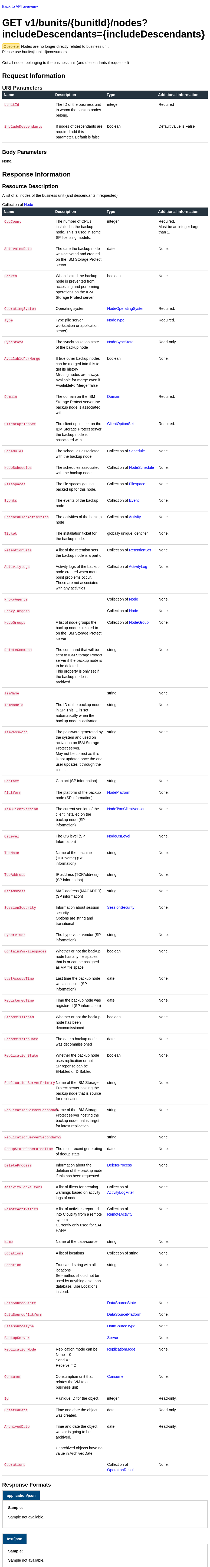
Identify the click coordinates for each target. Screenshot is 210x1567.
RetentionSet (140, 549)
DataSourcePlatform (124, 1309)
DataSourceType (121, 1320)
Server (112, 1331)
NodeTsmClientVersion (126, 806)
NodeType (115, 319)
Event (134, 500)
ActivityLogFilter (120, 1189)
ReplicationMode (121, 1343)
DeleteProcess (119, 1162)
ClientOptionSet (120, 423)
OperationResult (120, 1463)
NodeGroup (139, 621)
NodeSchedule (141, 467)
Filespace (137, 483)
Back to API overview (20, 6)
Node (28, 204)
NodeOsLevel (118, 833)
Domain (113, 396)
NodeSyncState (120, 341)
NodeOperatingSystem (126, 308)
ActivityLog (138, 566)
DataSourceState (121, 1298)
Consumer (116, 1370)
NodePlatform (118, 790)
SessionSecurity (120, 905)
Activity (135, 516)
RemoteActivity (119, 1211)
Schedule (137, 450)
